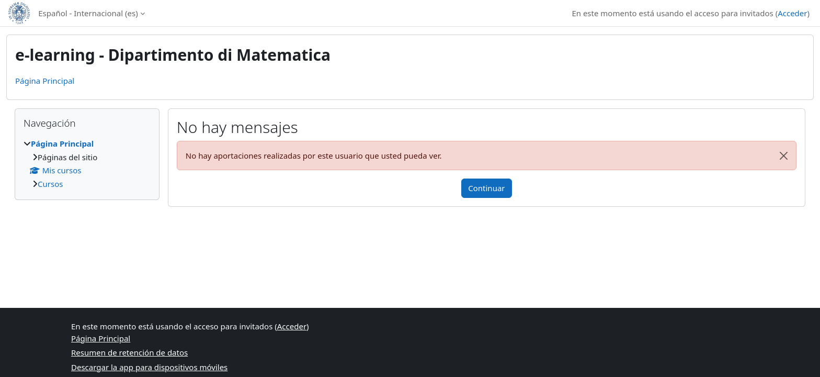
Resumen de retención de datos (129, 352)
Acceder (792, 13)
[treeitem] (87, 164)
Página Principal (44, 80)
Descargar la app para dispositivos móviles (149, 367)
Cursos (50, 184)
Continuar (486, 188)
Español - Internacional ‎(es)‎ (88, 13)
